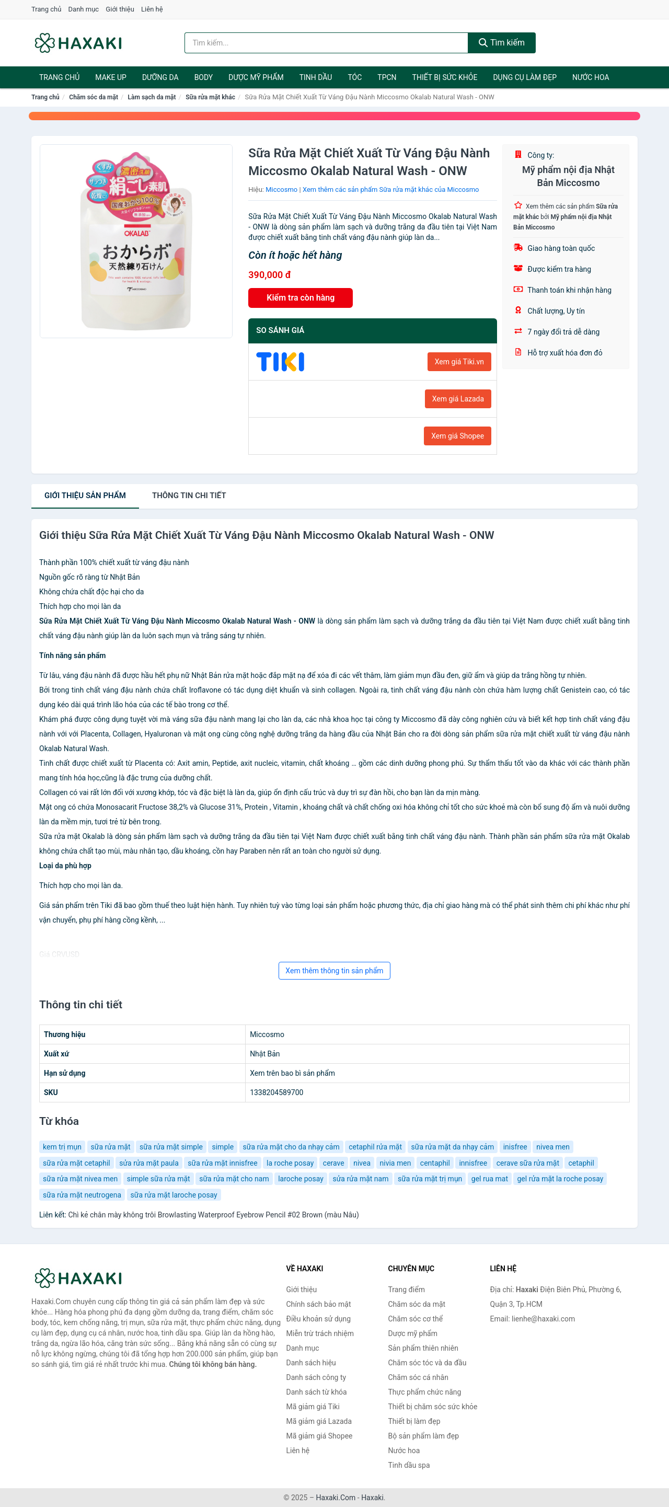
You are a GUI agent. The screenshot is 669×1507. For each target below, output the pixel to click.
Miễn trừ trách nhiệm (320, 1333)
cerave (333, 1163)
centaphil (435, 1163)
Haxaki (372, 1497)
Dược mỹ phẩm (255, 77)
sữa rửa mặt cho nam (234, 1179)
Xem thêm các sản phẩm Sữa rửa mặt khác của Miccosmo (391, 189)
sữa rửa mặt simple (171, 1147)
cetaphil (581, 1163)
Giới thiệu (120, 9)
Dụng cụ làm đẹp (525, 77)
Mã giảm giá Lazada (319, 1421)
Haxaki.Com (336, 1497)
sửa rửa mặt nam (360, 1179)
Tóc (355, 77)
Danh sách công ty (316, 1377)
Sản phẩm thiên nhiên (423, 1348)
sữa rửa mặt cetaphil (76, 1163)
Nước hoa (590, 77)
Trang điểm (406, 1289)
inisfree (515, 1147)
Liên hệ (152, 9)
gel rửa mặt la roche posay (560, 1179)
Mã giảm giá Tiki (313, 1406)
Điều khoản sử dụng (318, 1319)
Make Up (110, 77)
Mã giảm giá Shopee (319, 1436)
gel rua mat (489, 1179)
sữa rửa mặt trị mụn (430, 1179)
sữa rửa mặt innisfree (222, 1163)
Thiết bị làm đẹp (414, 1421)
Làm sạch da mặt (152, 97)
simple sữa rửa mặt (158, 1179)
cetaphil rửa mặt (375, 1147)
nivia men (395, 1163)
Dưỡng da (160, 77)
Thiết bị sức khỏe (445, 77)
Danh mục (83, 9)
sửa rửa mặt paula (149, 1163)
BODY (203, 77)
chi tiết (189, 495)
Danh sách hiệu (311, 1363)
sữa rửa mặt (111, 1147)
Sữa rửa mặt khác (210, 97)
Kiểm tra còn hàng (300, 298)
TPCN (386, 77)
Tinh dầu (315, 77)
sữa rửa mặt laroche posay (174, 1195)
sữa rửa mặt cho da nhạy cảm (291, 1147)
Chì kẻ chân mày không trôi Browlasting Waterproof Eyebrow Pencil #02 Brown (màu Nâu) (213, 1215)
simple (223, 1147)
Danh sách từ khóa (316, 1392)
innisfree (473, 1163)
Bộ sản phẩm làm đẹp (423, 1436)
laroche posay (301, 1179)
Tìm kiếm (502, 43)
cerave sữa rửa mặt (528, 1163)
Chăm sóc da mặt (93, 97)
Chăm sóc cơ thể (415, 1319)
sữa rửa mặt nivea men (80, 1179)
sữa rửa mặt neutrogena (82, 1195)
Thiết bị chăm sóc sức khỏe (433, 1406)
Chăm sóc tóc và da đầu (427, 1363)
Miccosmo (281, 189)
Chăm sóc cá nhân (418, 1377)
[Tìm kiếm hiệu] (326, 42)
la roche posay (290, 1163)
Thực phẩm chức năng (425, 1392)
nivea (362, 1163)
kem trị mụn (62, 1147)
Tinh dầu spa (409, 1465)
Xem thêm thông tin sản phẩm (334, 971)
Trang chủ (46, 9)
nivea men (553, 1147)
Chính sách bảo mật (318, 1304)
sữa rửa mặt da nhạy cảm (452, 1147)
